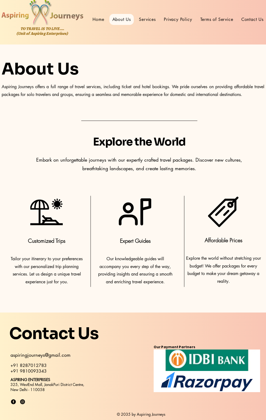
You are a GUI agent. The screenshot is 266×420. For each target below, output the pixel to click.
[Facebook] (13, 402)
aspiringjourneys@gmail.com (40, 355)
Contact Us (54, 334)
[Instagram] (22, 402)
